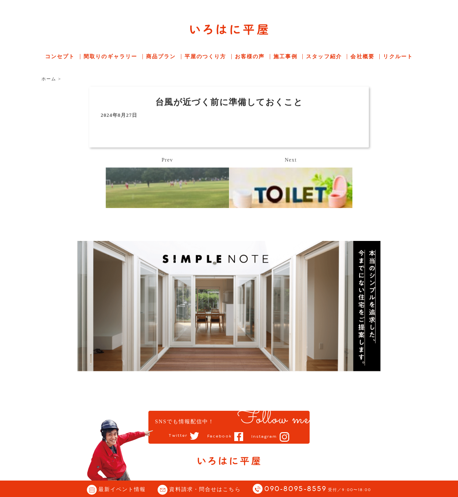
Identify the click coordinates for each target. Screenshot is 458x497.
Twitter (178, 436)
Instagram (264, 436)
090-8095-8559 (317, 489)
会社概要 (362, 56)
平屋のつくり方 (205, 56)
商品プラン (161, 56)
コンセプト (60, 56)
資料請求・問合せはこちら (205, 489)
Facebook (219, 436)
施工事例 (285, 56)
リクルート (398, 56)
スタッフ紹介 (324, 56)
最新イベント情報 (122, 489)
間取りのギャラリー (110, 56)
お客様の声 (250, 56)
